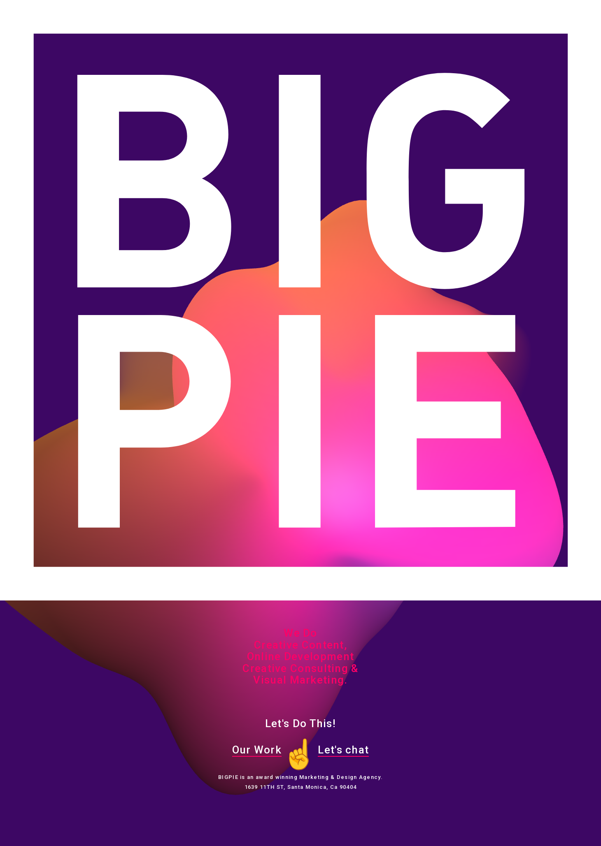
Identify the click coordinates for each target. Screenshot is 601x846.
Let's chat (343, 750)
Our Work (257, 750)
